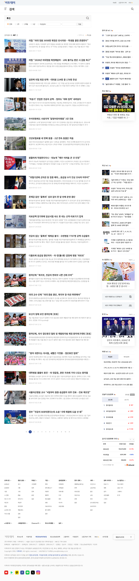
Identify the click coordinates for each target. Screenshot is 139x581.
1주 (18, 24)
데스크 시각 (7, 499)
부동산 (33, 480)
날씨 (60, 523)
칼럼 (5, 506)
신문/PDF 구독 (123, 2)
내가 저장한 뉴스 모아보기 (118, 297)
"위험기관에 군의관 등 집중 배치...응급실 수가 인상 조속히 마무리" (59, 177)
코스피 (110, 400)
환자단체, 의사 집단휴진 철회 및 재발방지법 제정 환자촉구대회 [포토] (60, 333)
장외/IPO (20, 499)
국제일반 (61, 488)
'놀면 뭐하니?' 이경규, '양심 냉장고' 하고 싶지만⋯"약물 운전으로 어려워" (122, 182)
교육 (91, 495)
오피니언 (7, 480)
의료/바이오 (48, 506)
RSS (130, 2)
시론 (5, 491)
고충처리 (66, 537)
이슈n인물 (7, 514)
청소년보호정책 (55, 537)
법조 (91, 491)
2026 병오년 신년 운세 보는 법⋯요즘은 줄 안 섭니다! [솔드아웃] (118, 286)
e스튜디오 (7, 523)
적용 (79, 24)
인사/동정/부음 (94, 502)
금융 (19, 514)
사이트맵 (105, 537)
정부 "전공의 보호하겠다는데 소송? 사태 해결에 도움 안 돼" (56, 411)
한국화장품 (109, 417)
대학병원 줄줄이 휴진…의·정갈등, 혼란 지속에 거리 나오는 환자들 (58, 372)
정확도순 (81, 35)
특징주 (110, 357)
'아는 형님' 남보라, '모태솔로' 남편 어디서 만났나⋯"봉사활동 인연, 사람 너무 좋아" (122, 216)
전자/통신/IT (48, 488)
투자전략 (126, 357)
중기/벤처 (47, 510)
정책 (32, 491)
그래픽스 (119, 491)
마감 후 (6, 502)
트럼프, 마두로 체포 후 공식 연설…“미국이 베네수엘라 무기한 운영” (122, 174)
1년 (34, 24)
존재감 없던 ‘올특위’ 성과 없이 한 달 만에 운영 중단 (52, 196)
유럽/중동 (61, 506)
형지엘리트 (109, 405)
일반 (19, 517)
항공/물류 (47, 499)
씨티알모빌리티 (111, 411)
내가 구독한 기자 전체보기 (118, 305)
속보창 (114, 2)
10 (65, 432)
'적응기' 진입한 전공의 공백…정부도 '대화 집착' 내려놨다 (55, 99)
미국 (60, 495)
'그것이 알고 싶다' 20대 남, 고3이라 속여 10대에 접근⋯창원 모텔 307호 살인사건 (122, 199)
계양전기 (109, 423)
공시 (19, 484)
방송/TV (106, 484)
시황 (19, 488)
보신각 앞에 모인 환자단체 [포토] (44, 314)
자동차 (47, 491)
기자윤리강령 (43, 555)
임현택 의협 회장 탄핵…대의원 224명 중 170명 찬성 (53, 79)
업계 (32, 488)
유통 (46, 502)
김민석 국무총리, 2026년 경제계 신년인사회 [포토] (118, 341)
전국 (91, 499)
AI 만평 (6, 495)
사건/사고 (92, 484)
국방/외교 (77, 495)
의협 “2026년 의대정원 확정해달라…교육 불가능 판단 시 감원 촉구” (60, 60)
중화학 (47, 495)
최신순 (89, 35)
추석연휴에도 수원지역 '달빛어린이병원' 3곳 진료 (51, 118)
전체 (10, 24)
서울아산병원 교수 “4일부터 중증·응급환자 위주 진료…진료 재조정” (59, 392)
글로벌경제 (62, 480)
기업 (46, 480)
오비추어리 (93, 506)
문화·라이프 (107, 480)
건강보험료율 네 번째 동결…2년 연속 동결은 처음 (51, 138)
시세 (19, 491)
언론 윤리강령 (33, 555)
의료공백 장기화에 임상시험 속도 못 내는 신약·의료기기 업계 (56, 216)
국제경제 (61, 484)
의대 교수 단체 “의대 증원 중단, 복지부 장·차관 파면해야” (55, 294)
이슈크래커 (120, 484)
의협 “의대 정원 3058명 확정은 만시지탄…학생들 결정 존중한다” (58, 40)
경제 (75, 499)
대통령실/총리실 (78, 484)
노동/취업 (92, 488)
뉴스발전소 (120, 480)
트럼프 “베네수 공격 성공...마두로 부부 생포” (120, 73)
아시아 (60, 502)
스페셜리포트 (22, 523)
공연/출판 (106, 495)
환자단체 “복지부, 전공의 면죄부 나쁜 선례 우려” (51, 275)
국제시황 (61, 491)
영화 (105, 488)
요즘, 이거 (120, 488)
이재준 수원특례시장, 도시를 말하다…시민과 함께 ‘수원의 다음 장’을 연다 (122, 242)
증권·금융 (21, 480)
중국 (60, 499)
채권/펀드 (20, 510)
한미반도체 (109, 429)
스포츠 (105, 499)
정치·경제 (77, 480)
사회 (91, 480)
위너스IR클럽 (49, 523)
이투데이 (19, 551)
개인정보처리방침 (41, 537)
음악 (105, 491)
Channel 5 (35, 523)
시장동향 (33, 484)
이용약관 (29, 537)
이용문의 (75, 537)
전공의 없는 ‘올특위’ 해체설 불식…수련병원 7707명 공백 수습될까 (59, 235)
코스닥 (126, 400)
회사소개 (20, 537)
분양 (32, 495)
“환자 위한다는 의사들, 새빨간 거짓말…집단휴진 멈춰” (54, 353)
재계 (46, 484)
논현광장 (6, 488)
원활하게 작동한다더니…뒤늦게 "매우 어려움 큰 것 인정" (55, 157)
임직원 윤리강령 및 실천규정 (57, 555)
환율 (19, 495)
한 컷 (118, 495)
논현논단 (6, 484)
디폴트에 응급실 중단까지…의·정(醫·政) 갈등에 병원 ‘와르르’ (56, 255)
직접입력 (43, 24)
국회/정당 (77, 491)
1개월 (26, 24)
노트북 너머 (7, 510)
